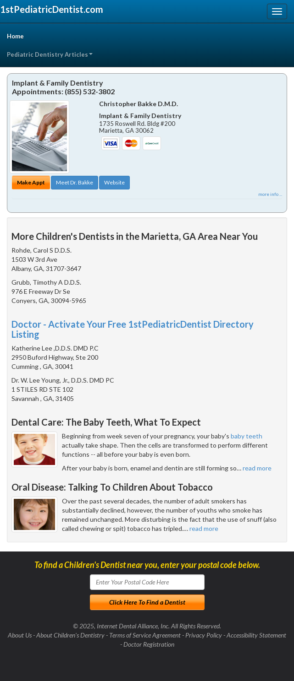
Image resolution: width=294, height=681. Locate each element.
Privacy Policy (203, 635)
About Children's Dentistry (70, 635)
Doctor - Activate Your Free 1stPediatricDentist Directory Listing (132, 329)
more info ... (270, 194)
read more (257, 468)
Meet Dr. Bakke (74, 182)
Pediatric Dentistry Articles (50, 54)
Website (114, 182)
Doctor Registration (148, 644)
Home (15, 36)
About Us (20, 635)
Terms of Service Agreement (145, 635)
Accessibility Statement (256, 635)
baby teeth (246, 436)
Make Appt (31, 182)
